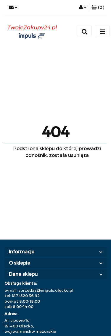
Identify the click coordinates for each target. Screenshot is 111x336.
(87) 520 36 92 (26, 295)
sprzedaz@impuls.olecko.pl (45, 290)
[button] (98, 7)
